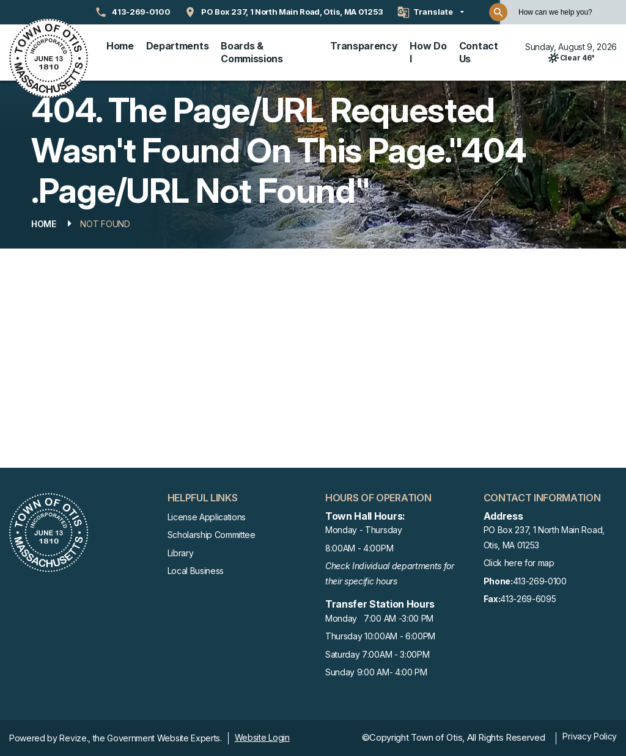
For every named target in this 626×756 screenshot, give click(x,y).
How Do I (428, 52)
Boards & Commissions (251, 52)
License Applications (207, 517)
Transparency (363, 46)
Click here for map (519, 563)
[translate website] (430, 12)
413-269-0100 (525, 581)
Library (181, 553)
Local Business (196, 570)
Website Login (262, 737)
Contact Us (478, 52)
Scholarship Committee (212, 534)
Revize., (74, 738)
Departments (177, 46)
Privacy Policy (589, 736)
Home (120, 46)
